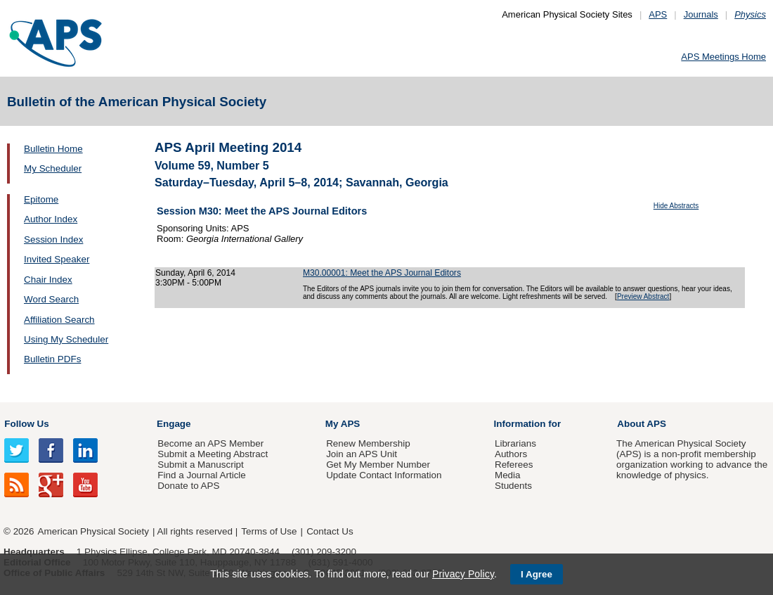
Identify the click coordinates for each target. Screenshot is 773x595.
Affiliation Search (59, 319)
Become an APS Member (210, 443)
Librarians (515, 443)
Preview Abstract (643, 296)
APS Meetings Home (723, 56)
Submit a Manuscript (200, 464)
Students (513, 485)
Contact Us (329, 531)
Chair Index (48, 279)
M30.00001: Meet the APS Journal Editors (382, 273)
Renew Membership (368, 443)
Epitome (41, 199)
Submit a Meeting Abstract (212, 454)
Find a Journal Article (201, 475)
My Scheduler (53, 168)
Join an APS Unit (361, 454)
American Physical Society (93, 531)
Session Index (53, 239)
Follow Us (26, 423)
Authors (511, 454)
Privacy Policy (463, 574)
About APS (641, 423)
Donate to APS (188, 485)
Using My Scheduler (66, 339)
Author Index (50, 219)
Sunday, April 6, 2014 (195, 273)
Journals (701, 14)
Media (508, 475)
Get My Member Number (378, 464)
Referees (514, 464)
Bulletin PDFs (52, 359)
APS (658, 14)
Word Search (51, 299)
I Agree (536, 574)
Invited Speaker (56, 259)
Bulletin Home (53, 148)
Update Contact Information (383, 475)
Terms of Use (269, 531)
